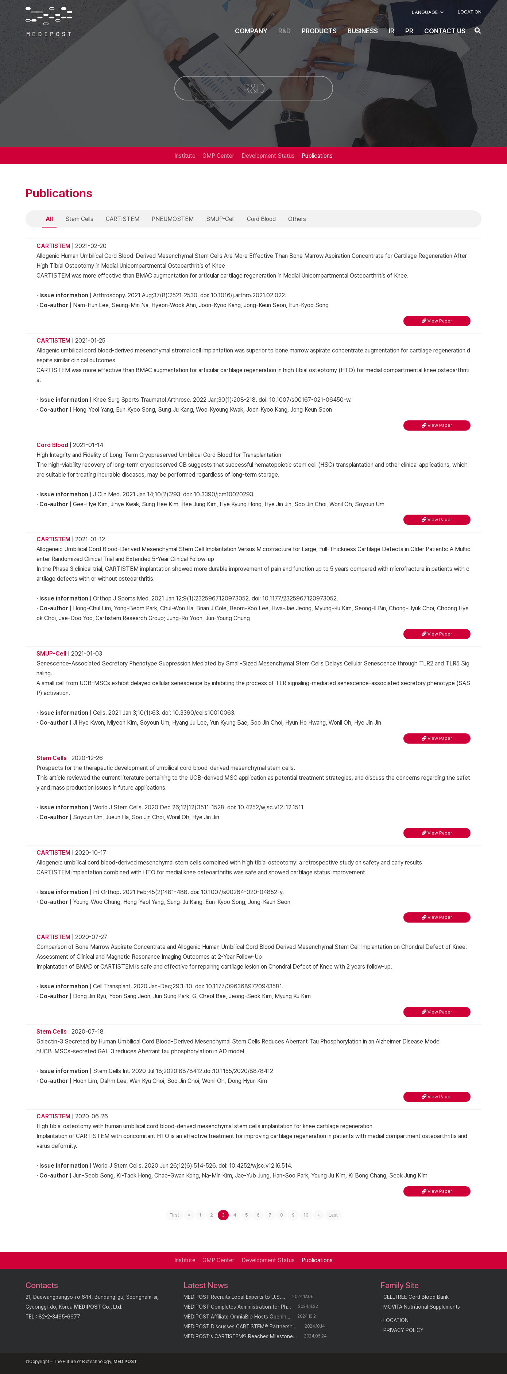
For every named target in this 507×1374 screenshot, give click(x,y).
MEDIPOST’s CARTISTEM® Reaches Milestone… (240, 1336)
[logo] (49, 22)
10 (306, 1215)
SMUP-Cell (220, 218)
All (49, 218)
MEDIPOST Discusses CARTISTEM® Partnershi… (240, 1326)
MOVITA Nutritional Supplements (421, 1307)
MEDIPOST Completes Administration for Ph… (237, 1307)
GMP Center (218, 155)
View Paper (437, 321)
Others (297, 218)
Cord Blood (261, 218)
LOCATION (396, 1320)
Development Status (268, 155)
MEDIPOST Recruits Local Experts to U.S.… (234, 1297)
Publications (317, 155)
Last (333, 1215)
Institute (185, 155)
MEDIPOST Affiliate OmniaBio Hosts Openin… (236, 1317)
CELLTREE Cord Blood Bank (416, 1297)
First (174, 1215)
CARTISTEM (122, 218)
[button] (427, 12)
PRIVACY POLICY (403, 1330)
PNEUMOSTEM (173, 218)
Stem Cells (79, 218)
